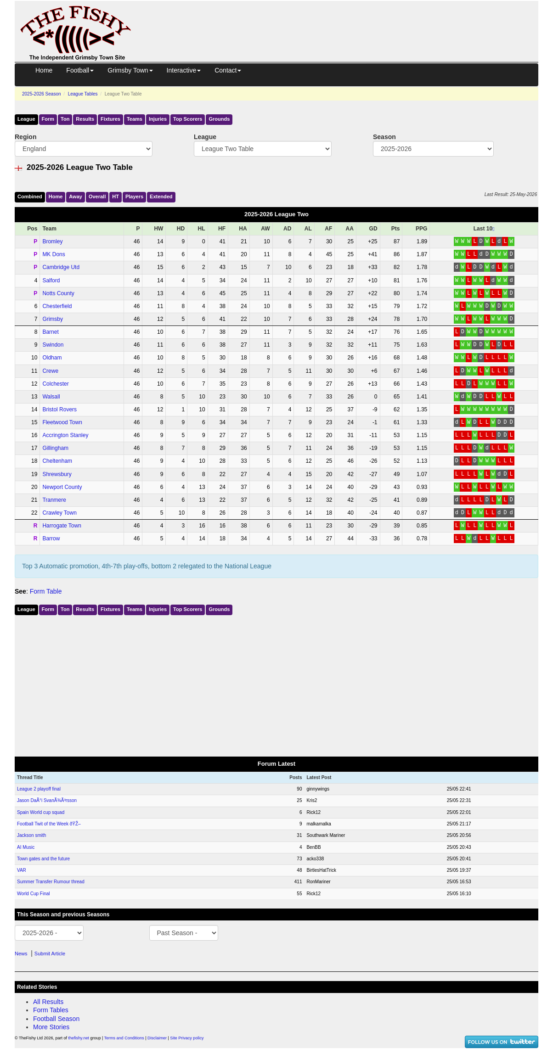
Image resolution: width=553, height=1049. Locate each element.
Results (85, 119)
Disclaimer (157, 1038)
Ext (161, 196)
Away (75, 196)
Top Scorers (187, 119)
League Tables (83, 93)
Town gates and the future (43, 858)
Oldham (52, 357)
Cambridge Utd (60, 267)
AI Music (25, 847)
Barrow (51, 538)
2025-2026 (41, 93)
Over (97, 196)
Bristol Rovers (59, 409)
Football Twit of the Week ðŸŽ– (49, 823)
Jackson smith (31, 835)
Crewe (50, 371)
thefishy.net (78, 1038)
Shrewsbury (56, 474)
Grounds (219, 119)
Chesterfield (57, 306)
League (26, 119)
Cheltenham (57, 461)
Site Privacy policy (186, 1038)
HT (115, 196)
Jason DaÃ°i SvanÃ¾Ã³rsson (47, 800)
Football (80, 70)
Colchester (55, 384)
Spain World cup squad (40, 812)
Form (48, 119)
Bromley (52, 241)
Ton (65, 119)
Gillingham (55, 448)
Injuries (158, 119)
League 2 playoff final (39, 788)
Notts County (58, 293)
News (21, 953)
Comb (29, 196)
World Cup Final (33, 893)
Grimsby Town (129, 70)
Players (134, 196)
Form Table (46, 591)
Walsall (51, 396)
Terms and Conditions (124, 1038)
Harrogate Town (61, 525)
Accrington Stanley (65, 435)
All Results (48, 1001)
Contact (227, 70)
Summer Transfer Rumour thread (51, 881)
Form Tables (50, 1010)
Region (25, 136)
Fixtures (110, 119)
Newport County (62, 487)
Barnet (50, 332)
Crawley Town (59, 513)
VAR (21, 870)
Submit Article (49, 953)
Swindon (52, 345)
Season (384, 136)
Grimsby (52, 319)
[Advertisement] (343, 22)
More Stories (51, 1027)
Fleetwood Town (62, 422)
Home (43, 70)
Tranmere (54, 500)
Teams (134, 119)
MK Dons (53, 254)
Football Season (56, 1018)
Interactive (184, 70)
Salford (51, 280)
